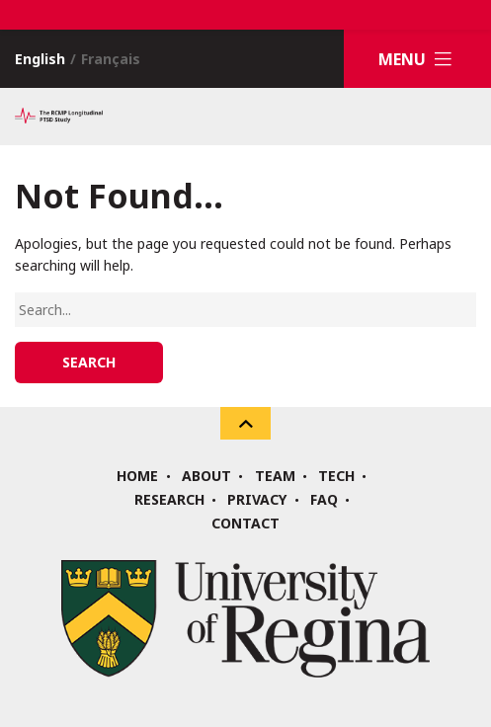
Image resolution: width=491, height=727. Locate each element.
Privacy (256, 500)
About (206, 476)
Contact (245, 523)
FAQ (324, 500)
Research (169, 500)
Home (137, 476)
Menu (417, 58)
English (40, 58)
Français (110, 58)
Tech (336, 476)
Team (275, 476)
